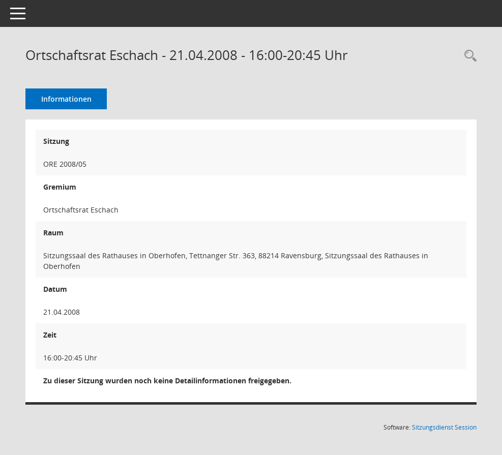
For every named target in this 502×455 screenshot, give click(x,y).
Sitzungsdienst (444, 427)
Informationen (66, 99)
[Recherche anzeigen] (468, 56)
